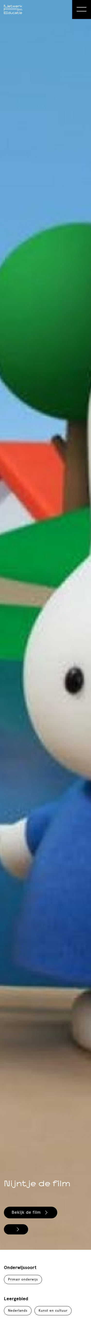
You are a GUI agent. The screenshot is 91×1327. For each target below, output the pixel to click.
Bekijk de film (30, 1212)
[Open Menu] (81, 9)
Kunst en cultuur (53, 1310)
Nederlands (17, 1310)
